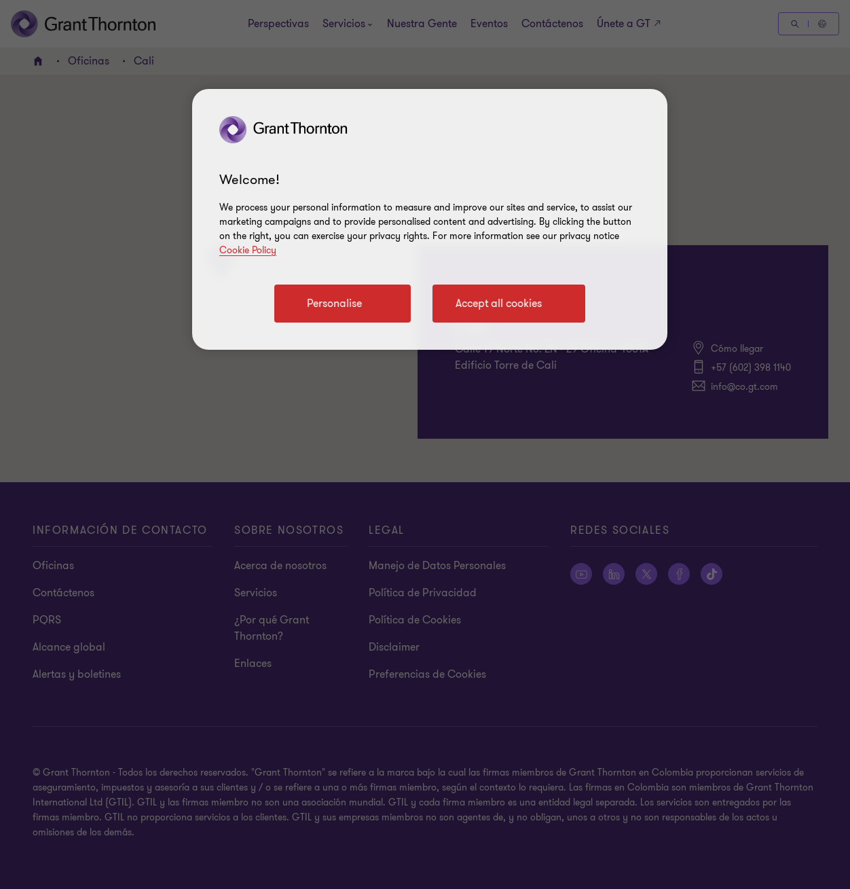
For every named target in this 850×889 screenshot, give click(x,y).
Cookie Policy (247, 250)
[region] (429, 219)
